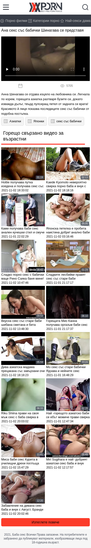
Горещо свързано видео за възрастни (33, 135)
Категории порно (43, 21)
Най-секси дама (75, 21)
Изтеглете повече (45, 522)
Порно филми (13, 21)
